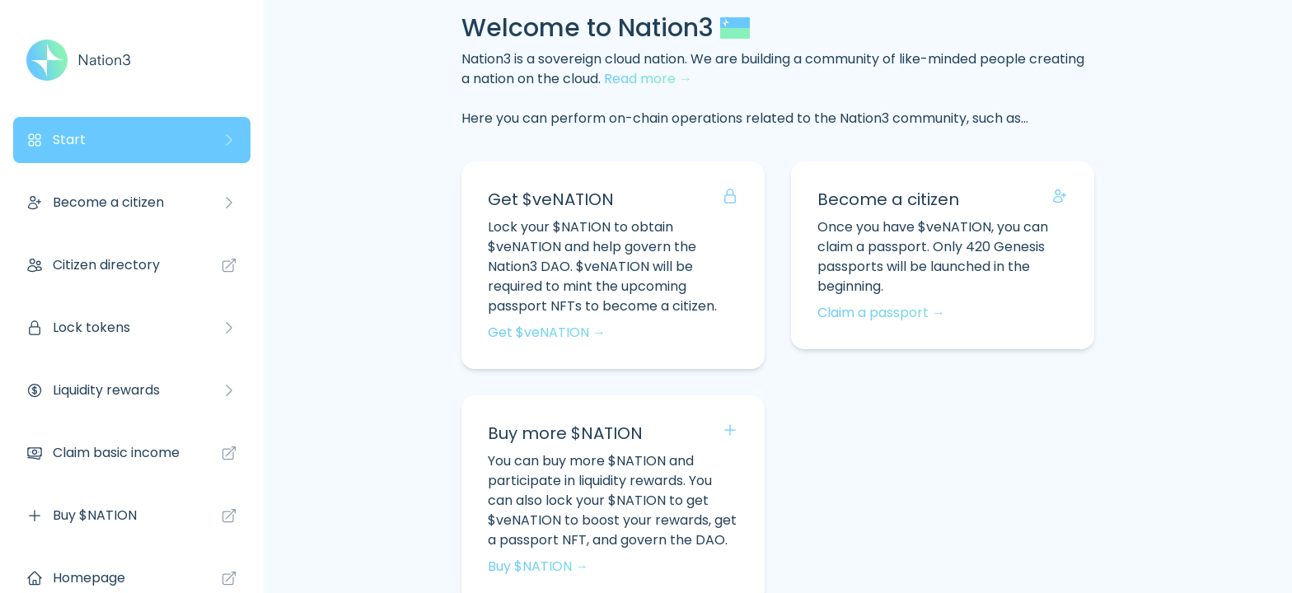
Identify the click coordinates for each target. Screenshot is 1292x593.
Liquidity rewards (131, 390)
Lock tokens (131, 327)
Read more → (648, 78)
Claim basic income (131, 452)
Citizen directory (131, 264)
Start (131, 139)
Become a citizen (131, 202)
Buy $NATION (131, 515)
